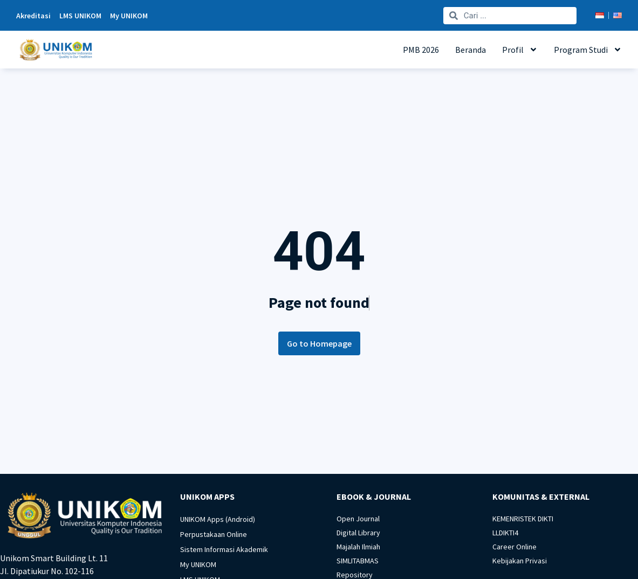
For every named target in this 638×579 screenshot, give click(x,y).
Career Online (514, 547)
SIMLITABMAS (358, 561)
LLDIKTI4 (505, 532)
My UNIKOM (198, 564)
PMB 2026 (421, 49)
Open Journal (358, 518)
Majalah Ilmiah (358, 547)
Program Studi (588, 49)
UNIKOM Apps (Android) (217, 519)
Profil (520, 49)
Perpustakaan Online (213, 534)
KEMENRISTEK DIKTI (522, 518)
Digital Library (358, 532)
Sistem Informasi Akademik (224, 549)
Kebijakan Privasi (519, 561)
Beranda (470, 49)
